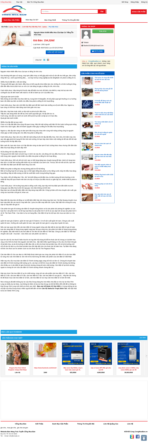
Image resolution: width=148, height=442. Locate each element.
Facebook (138, 437)
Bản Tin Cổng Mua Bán (35, 2)
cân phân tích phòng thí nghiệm (59, 209)
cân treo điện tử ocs (37, 278)
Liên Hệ (130, 424)
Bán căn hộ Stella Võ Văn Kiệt (48, 286)
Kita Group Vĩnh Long (8, 286)
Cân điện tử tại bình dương (64, 265)
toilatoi (85, 42)
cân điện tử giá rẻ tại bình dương (24, 265)
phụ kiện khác (53, 26)
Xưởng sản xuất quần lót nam (21, 223)
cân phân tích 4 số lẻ (41, 211)
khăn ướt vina (56, 190)
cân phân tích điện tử (55, 229)
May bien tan (5, 190)
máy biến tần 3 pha (48, 202)
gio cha (3, 428)
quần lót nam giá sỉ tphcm (10, 221)
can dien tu (43, 234)
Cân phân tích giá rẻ (8, 209)
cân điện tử (44, 231)
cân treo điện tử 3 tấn (34, 275)
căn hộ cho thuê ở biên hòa (16, 240)
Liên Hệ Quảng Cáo (110, 424)
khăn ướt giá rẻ (15, 192)
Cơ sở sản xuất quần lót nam (50, 221)
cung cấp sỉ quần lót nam (59, 223)
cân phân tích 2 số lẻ (15, 211)
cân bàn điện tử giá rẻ (63, 227)
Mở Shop (125, 2)
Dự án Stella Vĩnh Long (10, 291)
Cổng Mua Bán (6, 2)
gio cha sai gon (22, 428)
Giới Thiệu (39, 424)
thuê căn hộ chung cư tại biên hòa (63, 240)
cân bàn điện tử (25, 227)
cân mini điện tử (15, 257)
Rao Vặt (19, 2)
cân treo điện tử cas (50, 275)
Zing (48, 60)
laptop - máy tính (14, 26)
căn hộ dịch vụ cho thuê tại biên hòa (18, 246)
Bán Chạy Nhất (50, 20)
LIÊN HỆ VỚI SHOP (55, 52)
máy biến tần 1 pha (28, 202)
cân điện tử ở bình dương (58, 263)
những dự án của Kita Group (26, 282)
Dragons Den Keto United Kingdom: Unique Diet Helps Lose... (17, 370)
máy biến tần (40, 190)
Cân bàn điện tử (6, 254)
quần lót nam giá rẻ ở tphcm (30, 221)
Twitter (44, 60)
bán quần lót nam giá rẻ (41, 223)
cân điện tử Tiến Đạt (68, 231)
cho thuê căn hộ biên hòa (53, 246)
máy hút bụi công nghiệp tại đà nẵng (43, 78)
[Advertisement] (39, 309)
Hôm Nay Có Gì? (32, 20)
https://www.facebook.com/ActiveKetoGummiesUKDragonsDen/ (54, 368)
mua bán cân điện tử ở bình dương (25, 261)
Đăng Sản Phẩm (138, 12)
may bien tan (51, 200)
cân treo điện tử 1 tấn (60, 273)
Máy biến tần (5, 200)
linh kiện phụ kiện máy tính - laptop (34, 26)
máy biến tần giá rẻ (12, 204)
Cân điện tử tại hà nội (45, 213)
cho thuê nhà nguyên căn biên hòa (23, 242)
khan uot (25, 192)
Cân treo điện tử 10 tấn (21, 278)
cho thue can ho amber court (16, 248)
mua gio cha (11, 428)
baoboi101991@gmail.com (94, 45)
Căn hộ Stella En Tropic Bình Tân (54, 288)
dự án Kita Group (42, 284)
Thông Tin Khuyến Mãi (70, 20)
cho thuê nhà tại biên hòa (48, 244)
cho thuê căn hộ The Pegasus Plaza (42, 248)
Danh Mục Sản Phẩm (12, 20)
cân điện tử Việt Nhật (64, 257)
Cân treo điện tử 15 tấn (56, 278)
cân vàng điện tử (9, 229)
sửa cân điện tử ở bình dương (27, 267)
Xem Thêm (142, 337)
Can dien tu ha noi (23, 213)
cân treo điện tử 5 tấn (18, 275)
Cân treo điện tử (16, 273)
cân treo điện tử (25, 231)
